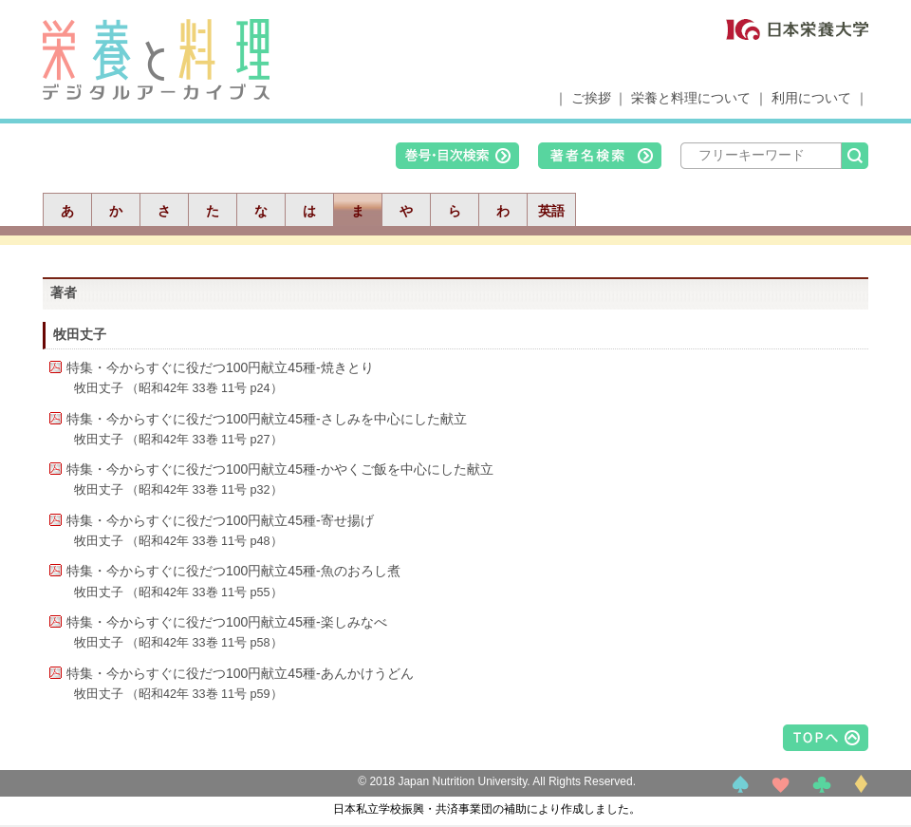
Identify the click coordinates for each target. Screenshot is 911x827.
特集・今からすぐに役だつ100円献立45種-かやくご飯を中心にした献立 (279, 469)
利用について (811, 97)
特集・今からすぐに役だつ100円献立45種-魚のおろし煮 (233, 570)
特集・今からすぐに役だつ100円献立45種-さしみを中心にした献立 (266, 418)
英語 (551, 210)
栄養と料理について (691, 97)
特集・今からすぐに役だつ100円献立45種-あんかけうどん (240, 673)
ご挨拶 (591, 97)
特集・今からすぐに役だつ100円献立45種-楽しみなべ (226, 622)
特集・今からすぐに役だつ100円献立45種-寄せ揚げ (220, 520)
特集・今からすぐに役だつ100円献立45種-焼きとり (220, 367)
